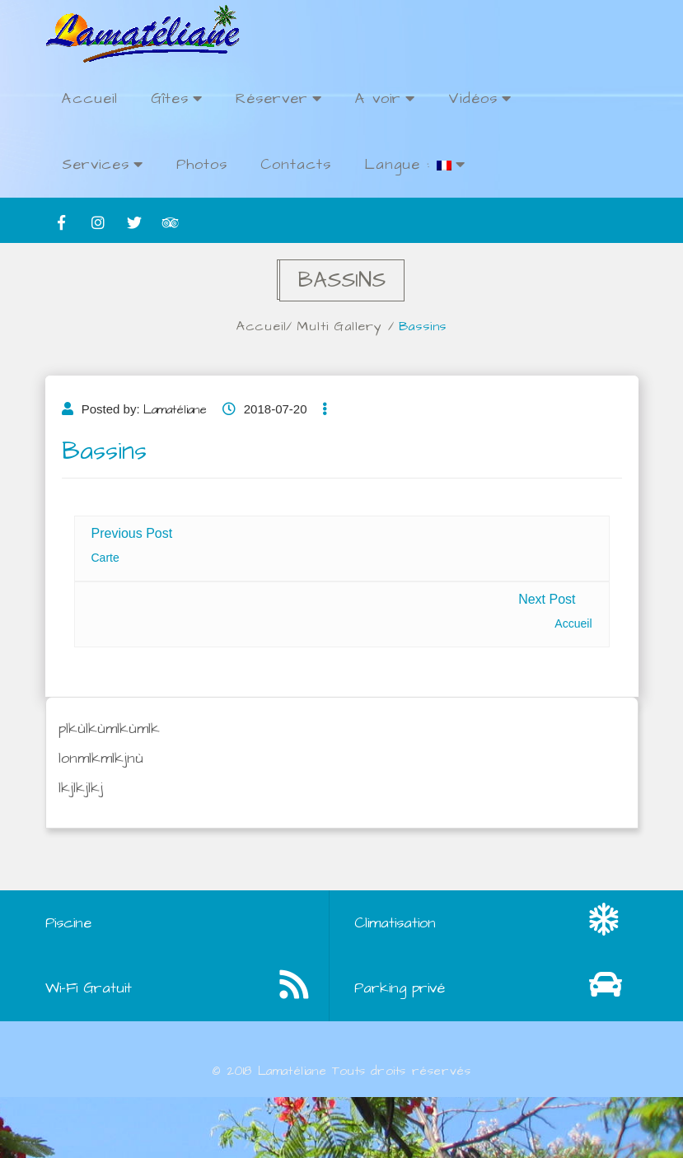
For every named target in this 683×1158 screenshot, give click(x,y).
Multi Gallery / (351, 326)
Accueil (90, 98)
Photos (201, 164)
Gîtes (177, 98)
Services (102, 164)
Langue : (414, 164)
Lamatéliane (175, 418)
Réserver (279, 98)
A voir (385, 98)
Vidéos (480, 98)
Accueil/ (270, 326)
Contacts (295, 164)
